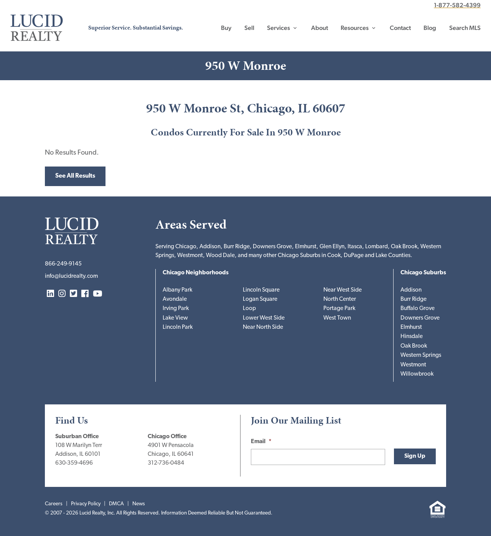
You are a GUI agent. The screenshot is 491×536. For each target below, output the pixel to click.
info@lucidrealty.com (71, 276)
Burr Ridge (413, 299)
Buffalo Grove (417, 309)
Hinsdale (411, 337)
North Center (339, 299)
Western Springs (420, 355)
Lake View (175, 318)
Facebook (85, 294)
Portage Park (339, 309)
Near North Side (263, 327)
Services (278, 27)
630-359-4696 (74, 463)
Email (261, 442)
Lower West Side (264, 318)
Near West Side (342, 290)
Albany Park (177, 290)
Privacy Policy (86, 503)
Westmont (413, 365)
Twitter (73, 294)
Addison (411, 290)
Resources (355, 27)
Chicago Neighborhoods (196, 273)
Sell (249, 27)
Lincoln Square (261, 290)
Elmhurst (411, 327)
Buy (226, 27)
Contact (400, 27)
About (319, 27)
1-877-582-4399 (457, 5)
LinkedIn (50, 294)
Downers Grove (420, 318)
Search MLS (465, 27)
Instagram (62, 294)
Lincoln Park (178, 327)
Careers (54, 503)
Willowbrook (416, 374)
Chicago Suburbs (423, 273)
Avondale (175, 299)
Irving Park (176, 309)
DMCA (116, 503)
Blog (429, 27)
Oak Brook (413, 346)
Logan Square (260, 299)
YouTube (97, 294)
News (138, 503)
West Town (337, 318)
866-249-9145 (63, 264)
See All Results (75, 176)
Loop (249, 309)
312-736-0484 (166, 463)
